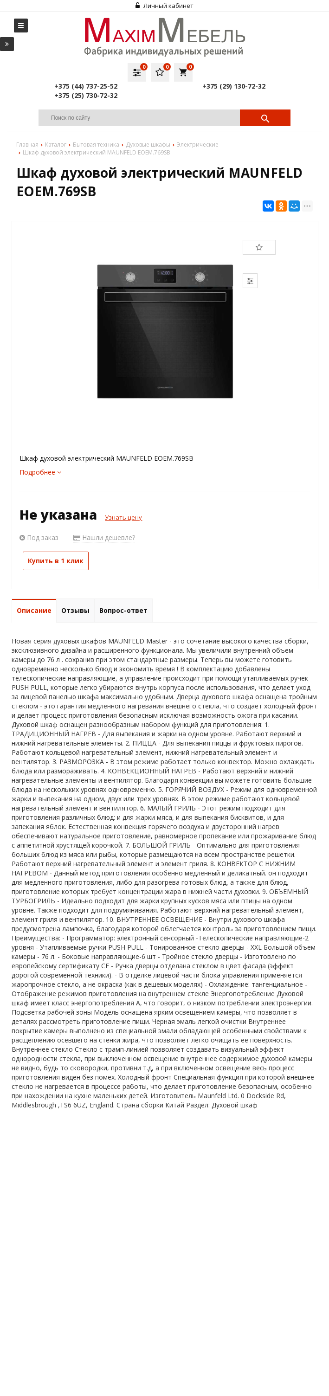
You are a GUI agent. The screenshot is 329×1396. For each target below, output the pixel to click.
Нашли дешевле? (104, 537)
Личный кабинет (164, 5)
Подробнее (40, 472)
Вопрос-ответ (123, 610)
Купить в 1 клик (56, 560)
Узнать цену (123, 517)
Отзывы (75, 610)
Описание (34, 610)
